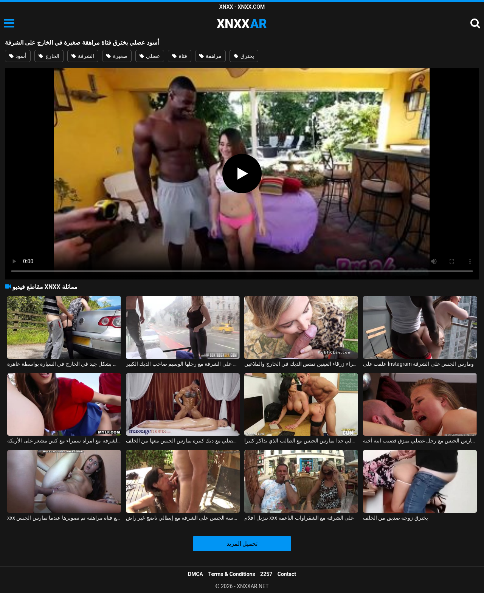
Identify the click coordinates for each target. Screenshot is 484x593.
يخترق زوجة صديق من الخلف (395, 518)
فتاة (179, 56)
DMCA (195, 574)
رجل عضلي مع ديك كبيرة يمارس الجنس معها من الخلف (183, 441)
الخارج (49, 56)
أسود (17, 56)
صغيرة (116, 56)
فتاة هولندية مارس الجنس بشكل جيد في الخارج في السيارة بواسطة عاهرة (64, 364)
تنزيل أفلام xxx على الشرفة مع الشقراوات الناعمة (299, 518)
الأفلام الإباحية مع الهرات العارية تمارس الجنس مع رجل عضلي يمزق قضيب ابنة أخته (420, 441)
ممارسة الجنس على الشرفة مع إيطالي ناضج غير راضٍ (183, 518)
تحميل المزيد (242, 543)
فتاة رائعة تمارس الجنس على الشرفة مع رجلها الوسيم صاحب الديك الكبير (183, 364)
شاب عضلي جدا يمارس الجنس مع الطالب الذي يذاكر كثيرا (301, 441)
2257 (266, 574)
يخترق (244, 56)
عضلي (150, 56)
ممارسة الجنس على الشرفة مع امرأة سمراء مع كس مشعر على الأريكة (64, 441)
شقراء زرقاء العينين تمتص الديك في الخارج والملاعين (301, 364)
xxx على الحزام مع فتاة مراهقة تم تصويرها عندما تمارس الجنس (64, 518)
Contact (287, 574)
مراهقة (210, 56)
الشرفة (82, 56)
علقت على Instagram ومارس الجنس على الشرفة (418, 364)
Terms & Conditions (231, 574)
